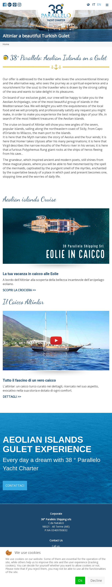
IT (93, 5)
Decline (96, 580)
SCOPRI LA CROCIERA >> (19, 290)
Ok (80, 580)
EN (99, 5)
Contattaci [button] (14, 486)
